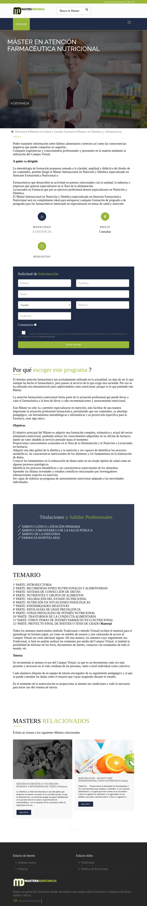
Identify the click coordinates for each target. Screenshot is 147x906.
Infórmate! (21, 24)
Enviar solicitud (73, 344)
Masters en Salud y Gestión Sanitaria (52, 131)
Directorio (19, 131)
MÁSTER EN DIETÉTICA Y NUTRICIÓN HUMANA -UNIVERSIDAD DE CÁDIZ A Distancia (42, 785)
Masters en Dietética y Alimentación (99, 131)
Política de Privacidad (46, 336)
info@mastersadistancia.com (29, 901)
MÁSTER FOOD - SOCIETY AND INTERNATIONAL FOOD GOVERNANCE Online (103, 779)
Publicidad (87, 862)
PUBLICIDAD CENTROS (114, 2)
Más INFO (24, 812)
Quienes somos (27, 862)
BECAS (130, 2)
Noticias (23, 869)
